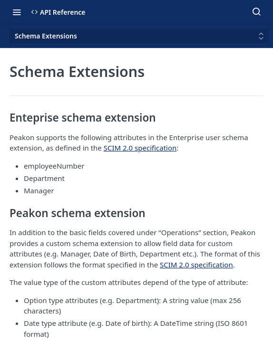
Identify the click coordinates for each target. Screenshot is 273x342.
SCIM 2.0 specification (140, 147)
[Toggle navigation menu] (17, 12)
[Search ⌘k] (256, 12)
